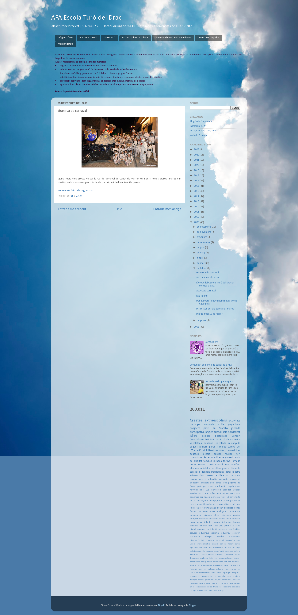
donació (205, 472)
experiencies (195, 565)
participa (195, 424)
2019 (197, 170)
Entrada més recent (72, 209)
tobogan (208, 537)
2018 (197, 175)
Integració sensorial (215, 540)
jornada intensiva (222, 522)
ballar (220, 508)
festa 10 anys (228, 497)
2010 (197, 217)
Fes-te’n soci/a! (88, 37)
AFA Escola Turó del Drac (86, 17)
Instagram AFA (197, 126)
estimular (236, 562)
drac (216, 515)
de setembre (204, 242)
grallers (203, 447)
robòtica (219, 583)
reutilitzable (204, 583)
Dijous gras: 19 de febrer (209, 314)
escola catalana (211, 519)
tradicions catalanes (231, 587)
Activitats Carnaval (206, 291)
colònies (193, 551)
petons (218, 576)
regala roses (234, 486)
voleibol (220, 537)
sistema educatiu (220, 533)
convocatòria (234, 511)
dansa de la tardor (198, 555)
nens (210, 526)
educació (195, 454)
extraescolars (215, 420)
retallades (194, 583)
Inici (120, 209)
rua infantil (211, 529)
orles (197, 504)
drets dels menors (216, 558)
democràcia (195, 515)
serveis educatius (199, 533)
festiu (228, 519)
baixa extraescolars (231, 493)
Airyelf (161, 605)
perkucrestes (207, 576)
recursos (236, 580)
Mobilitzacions (210, 450)
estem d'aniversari (215, 562)
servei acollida (215, 475)
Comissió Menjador (208, 37)
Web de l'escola (198, 135)
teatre (237, 439)
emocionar (235, 558)
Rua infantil (202, 296)
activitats (234, 420)
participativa (206, 504)
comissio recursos (205, 551)
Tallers (193, 435)
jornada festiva (221, 461)
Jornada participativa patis (219, 381)
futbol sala (220, 432)
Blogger (193, 605)
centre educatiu (208, 479)
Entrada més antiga (167, 209)
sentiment (228, 583)
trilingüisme (195, 591)
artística (206, 544)
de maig (201, 253)
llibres (228, 472)
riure (213, 583)
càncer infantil (210, 457)
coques (194, 447)
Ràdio (192, 508)
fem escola (213, 565)
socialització (201, 587)
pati (216, 526)
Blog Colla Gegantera (201, 121)
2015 (197, 191)
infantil (207, 522)
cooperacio (229, 551)
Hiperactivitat (234, 537)
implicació (211, 569)
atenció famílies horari (222, 544)
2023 (197, 149)
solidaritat (234, 432)
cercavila (209, 424)
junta (219, 501)
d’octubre (202, 237)
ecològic (227, 558)
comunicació (219, 551)
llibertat (203, 526)
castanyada (234, 443)
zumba (231, 447)
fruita (192, 569)
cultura (237, 551)
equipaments (196, 519)
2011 (197, 212)
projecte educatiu (217, 486)
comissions (196, 457)
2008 (197, 327)
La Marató (220, 428)
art (219, 493)
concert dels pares (211, 483)
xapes (222, 504)
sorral (215, 504)
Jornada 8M (211, 342)
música (228, 454)
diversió (208, 515)
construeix (205, 497)
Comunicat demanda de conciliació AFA (211, 365)
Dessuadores (197, 439)
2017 (197, 180)
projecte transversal (223, 580)
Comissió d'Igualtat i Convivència (173, 37)
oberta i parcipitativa (226, 573)
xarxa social (206, 591)
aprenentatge (209, 508)
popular (201, 580)
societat (236, 533)
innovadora (228, 569)
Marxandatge (65, 44)
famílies (208, 461)
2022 (197, 155)
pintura (227, 526)
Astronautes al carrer (207, 277)
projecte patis (199, 428)
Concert (236, 436)
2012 (197, 207)
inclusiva (219, 569)
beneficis (194, 497)
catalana (227, 548)
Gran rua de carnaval (207, 272)
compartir (223, 479)
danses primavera (216, 555)
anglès (209, 432)
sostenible (195, 537)
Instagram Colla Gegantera (204, 130)
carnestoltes (233, 450)
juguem (237, 569)
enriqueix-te (195, 562)
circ (199, 511)
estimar (227, 562)
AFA (238, 454)
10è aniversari (213, 490)
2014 (197, 196)
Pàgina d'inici (66, 37)
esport (222, 519)
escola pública (212, 454)
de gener (202, 320)
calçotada (221, 443)
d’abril (200, 258)
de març (201, 263)
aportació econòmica (207, 493)
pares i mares (217, 447)
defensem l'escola (232, 555)
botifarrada (221, 436)
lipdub (192, 573)
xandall (219, 464)
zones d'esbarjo (217, 591)
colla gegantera (229, 424)
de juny (201, 247)
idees (204, 569)
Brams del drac (232, 504)
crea (225, 483)
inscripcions (217, 472)
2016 (197, 186)
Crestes (196, 420)
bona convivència (215, 548)
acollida (206, 436)
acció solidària (232, 464)
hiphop (212, 501)
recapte (201, 529)
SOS (207, 439)
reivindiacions (197, 490)
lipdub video (201, 573)
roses (211, 464)
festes (220, 565)
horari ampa (196, 522)
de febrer (202, 268)
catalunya (236, 548)
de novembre (204, 232)
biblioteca (228, 508)
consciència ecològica (214, 511)
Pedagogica (230, 540)
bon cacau (203, 548)
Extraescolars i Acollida (135, 37)
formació (236, 519)
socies (209, 587)
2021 (197, 160)
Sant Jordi (215, 439)
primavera (209, 580)
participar (201, 486)
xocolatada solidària (201, 443)
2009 (197, 222)
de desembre (204, 227)
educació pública (230, 515)
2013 (197, 201)
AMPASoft (109, 37)
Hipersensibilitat (197, 540)
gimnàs (198, 569)
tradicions (217, 587)
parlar (237, 573)
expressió (205, 565)
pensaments (195, 576)
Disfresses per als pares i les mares (215, 309)
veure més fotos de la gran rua (75, 190)
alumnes (194, 468)
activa (199, 544)
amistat (204, 468)
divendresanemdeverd (199, 558)
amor (199, 508)
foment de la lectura (232, 565)
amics (222, 450)
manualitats (211, 573)
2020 (197, 165)
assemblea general (219, 468)
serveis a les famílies (229, 529)
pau (221, 526)
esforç (203, 562)
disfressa (215, 497)
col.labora (227, 439)
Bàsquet (227, 490)
